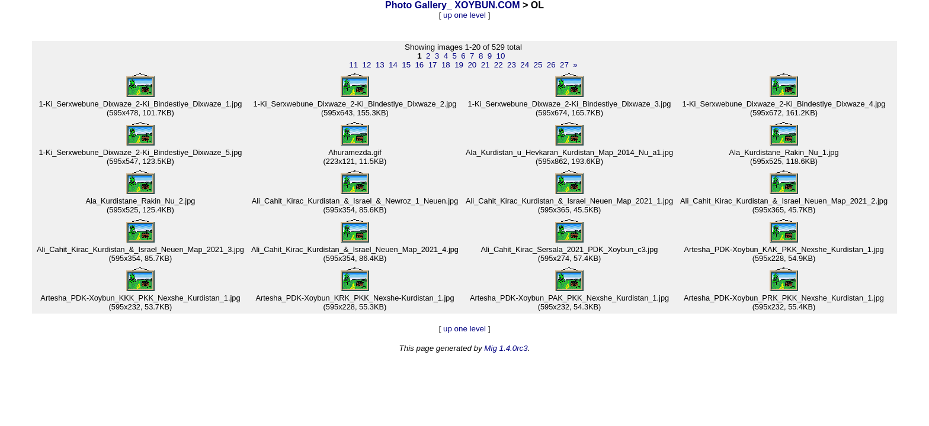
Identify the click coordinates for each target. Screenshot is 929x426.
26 (551, 64)
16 (419, 64)
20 (471, 64)
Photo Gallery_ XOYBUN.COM (452, 5)
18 (445, 64)
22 (498, 64)
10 (500, 55)
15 (406, 64)
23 (511, 64)
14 (393, 64)
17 (432, 64)
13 (380, 64)
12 (367, 64)
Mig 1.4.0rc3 (505, 348)
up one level (464, 15)
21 (485, 64)
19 (458, 64)
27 (564, 64)
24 (524, 64)
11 (353, 64)
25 (538, 64)
